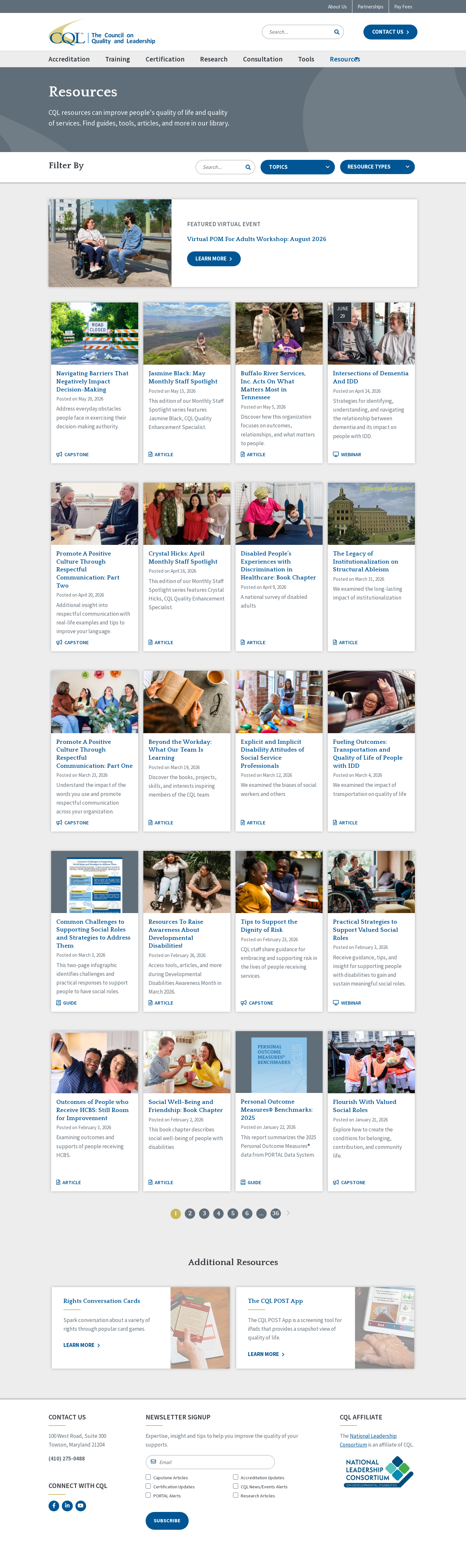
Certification (180, 59)
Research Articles (258, 1498)
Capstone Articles (170, 1479)
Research (229, 59)
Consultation (286, 59)
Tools (329, 59)
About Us (337, 7)
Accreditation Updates (262, 1479)
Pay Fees (403, 7)
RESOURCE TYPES (379, 167)
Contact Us (390, 31)
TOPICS (299, 167)
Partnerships (370, 7)
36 (281, 1214)
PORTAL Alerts (167, 1498)
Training (125, 59)
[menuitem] (77, 59)
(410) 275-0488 (67, 1460)
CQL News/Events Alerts (264, 1489)
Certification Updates (174, 1489)
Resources (376, 59)
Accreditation (69, 59)
